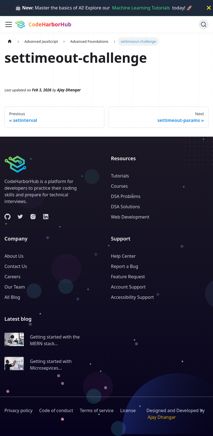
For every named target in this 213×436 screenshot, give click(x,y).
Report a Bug (124, 266)
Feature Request (128, 277)
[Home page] (9, 41)
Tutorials (120, 176)
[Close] (209, 8)
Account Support (128, 287)
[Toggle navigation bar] (8, 24)
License (128, 410)
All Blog (12, 297)
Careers (12, 277)
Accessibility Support (132, 297)
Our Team (14, 287)
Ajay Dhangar (162, 417)
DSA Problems (125, 196)
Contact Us (15, 266)
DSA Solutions (125, 207)
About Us (14, 256)
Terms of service (97, 410)
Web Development (130, 217)
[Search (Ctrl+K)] (204, 24)
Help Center (123, 256)
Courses (119, 186)
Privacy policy (18, 410)
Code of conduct (56, 410)
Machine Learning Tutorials (141, 8)
